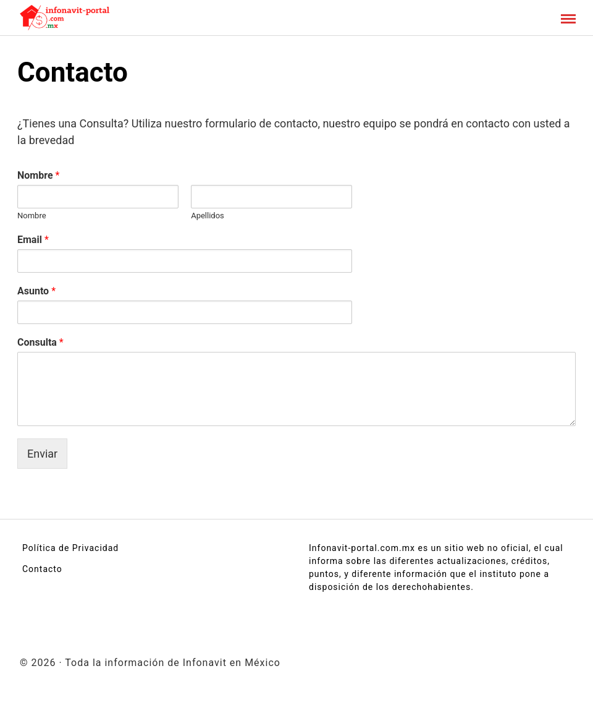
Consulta (40, 342)
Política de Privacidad (70, 548)
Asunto (36, 291)
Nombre (38, 175)
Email (33, 240)
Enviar (42, 453)
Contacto (42, 569)
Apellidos (207, 215)
